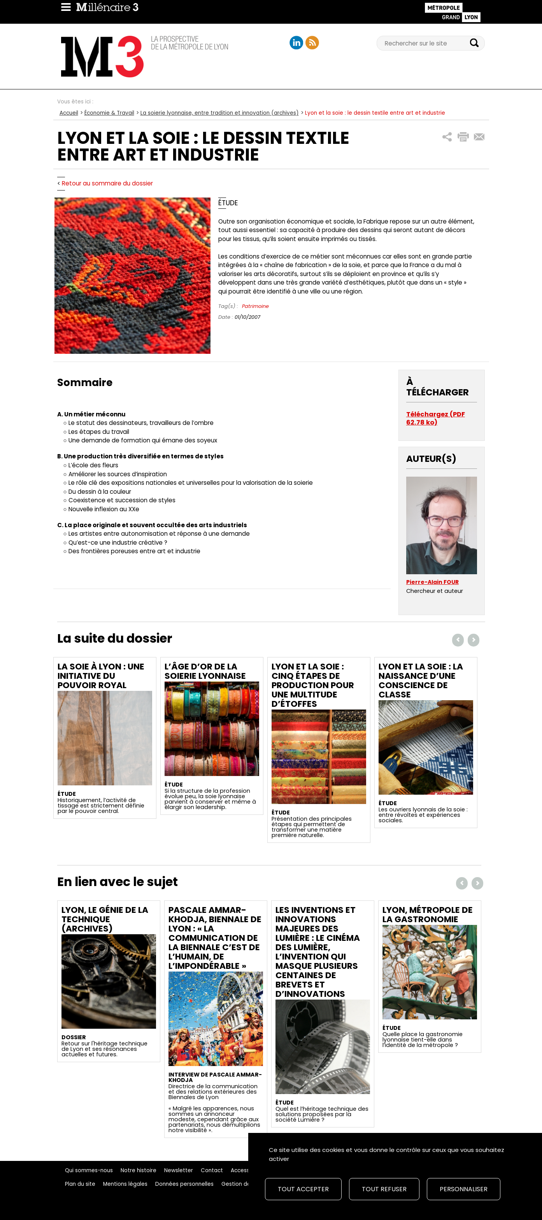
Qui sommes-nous (89, 1170)
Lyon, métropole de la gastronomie (427, 914)
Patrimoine (255, 306)
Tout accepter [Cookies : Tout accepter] (303, 1189)
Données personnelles (184, 1184)
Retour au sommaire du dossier (107, 183)
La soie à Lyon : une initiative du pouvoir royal (101, 676)
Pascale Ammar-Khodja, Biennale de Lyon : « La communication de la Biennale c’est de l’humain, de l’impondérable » (214, 938)
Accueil (69, 113)
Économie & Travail (109, 113)
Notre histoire (138, 1170)
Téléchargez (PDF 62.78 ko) (435, 418)
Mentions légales (125, 1184)
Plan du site (80, 1184)
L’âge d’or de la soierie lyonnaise (205, 671)
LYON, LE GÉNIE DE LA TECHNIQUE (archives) (104, 919)
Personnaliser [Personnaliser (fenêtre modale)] (464, 1189)
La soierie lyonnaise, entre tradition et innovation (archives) (219, 113)
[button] (447, 137)
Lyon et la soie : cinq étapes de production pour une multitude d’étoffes (313, 685)
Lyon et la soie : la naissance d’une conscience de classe (421, 681)
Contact (212, 1170)
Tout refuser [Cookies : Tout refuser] (384, 1189)
